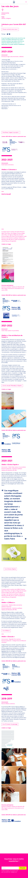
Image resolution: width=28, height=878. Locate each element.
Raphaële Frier (5, 651)
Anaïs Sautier (10, 172)
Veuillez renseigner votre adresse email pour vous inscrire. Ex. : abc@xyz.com (9, 871)
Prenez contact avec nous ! (10, 29)
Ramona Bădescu (20, 706)
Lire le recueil (12, 385)
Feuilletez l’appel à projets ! (11, 132)
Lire (10, 569)
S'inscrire (22, 868)
